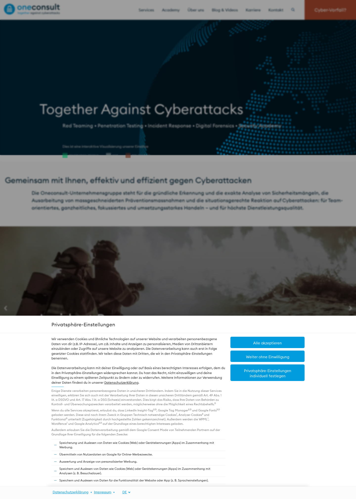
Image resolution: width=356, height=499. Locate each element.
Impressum (102, 492)
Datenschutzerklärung (121, 382)
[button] (267, 342)
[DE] (124, 492)
